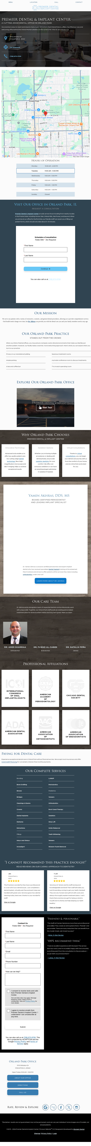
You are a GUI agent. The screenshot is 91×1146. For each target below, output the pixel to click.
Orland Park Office (22, 1061)
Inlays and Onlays (23, 840)
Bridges (19, 797)
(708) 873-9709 (54, 279)
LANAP (51, 778)
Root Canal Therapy (56, 809)
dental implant (54, 569)
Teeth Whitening (55, 834)
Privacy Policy (30, 1001)
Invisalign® (21, 847)
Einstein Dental (79, 1129)
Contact (79, 2)
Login (55, 1133)
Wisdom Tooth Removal (57, 847)
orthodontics (27, 574)
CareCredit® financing (9, 762)
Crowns (19, 809)
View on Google (9, 902)
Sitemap (37, 1133)
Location (33, 2)
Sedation (52, 815)
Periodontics (53, 784)
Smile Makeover (54, 828)
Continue (44, 269)
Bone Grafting (22, 784)
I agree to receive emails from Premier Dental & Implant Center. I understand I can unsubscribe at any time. (24, 1013)
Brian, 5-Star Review (56, 935)
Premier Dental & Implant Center (27, 214)
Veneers (51, 797)
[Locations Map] (68, 1077)
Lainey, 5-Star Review (56, 958)
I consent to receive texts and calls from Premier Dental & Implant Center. (25, 997)
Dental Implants (22, 815)
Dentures (20, 822)
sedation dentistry (42, 461)
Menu (11, 2)
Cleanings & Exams (23, 803)
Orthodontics (53, 803)
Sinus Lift (52, 822)
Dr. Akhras (31, 321)
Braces (19, 791)
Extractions (21, 828)
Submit (22, 1027)
